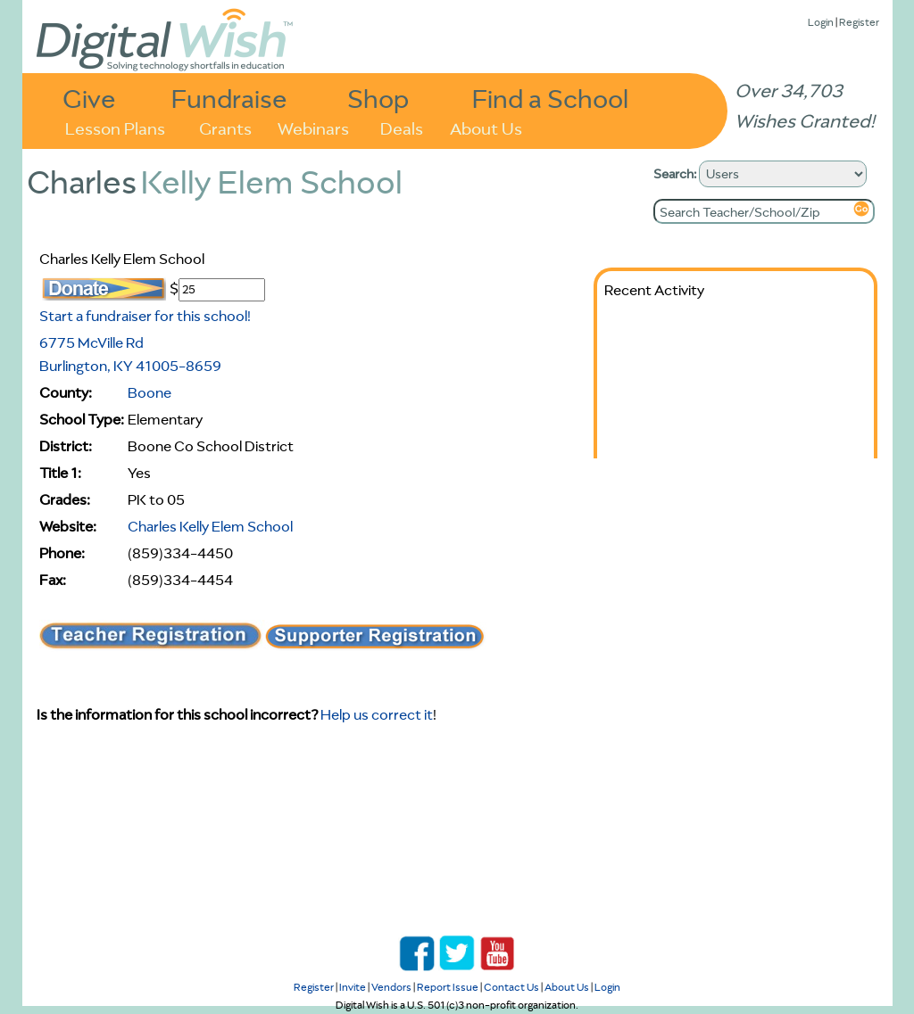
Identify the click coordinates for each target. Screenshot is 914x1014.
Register (859, 21)
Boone (149, 392)
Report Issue (447, 986)
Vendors (391, 986)
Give (89, 97)
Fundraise (229, 97)
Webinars (313, 127)
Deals (401, 127)
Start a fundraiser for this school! (145, 316)
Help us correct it (376, 714)
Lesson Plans (115, 127)
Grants (225, 127)
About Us (486, 127)
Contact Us (511, 986)
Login (821, 21)
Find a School (550, 97)
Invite (352, 986)
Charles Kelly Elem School (210, 526)
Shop (378, 97)
